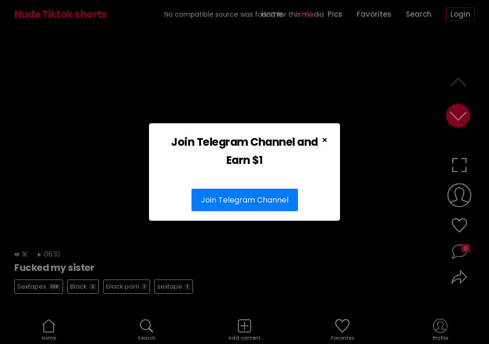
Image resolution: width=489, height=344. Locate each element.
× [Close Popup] (324, 140)
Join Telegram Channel (244, 199)
